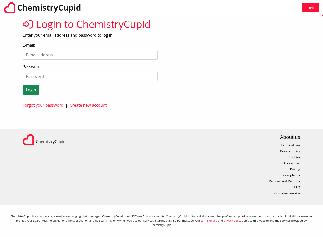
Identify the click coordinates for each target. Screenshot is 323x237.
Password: (32, 66)
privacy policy (232, 220)
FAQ (297, 187)
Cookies (294, 157)
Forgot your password (43, 105)
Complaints (291, 175)
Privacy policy (290, 151)
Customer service (287, 193)
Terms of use (290, 145)
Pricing (295, 169)
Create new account (88, 105)
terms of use (209, 220)
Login (311, 7)
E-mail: (29, 45)
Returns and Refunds (284, 181)
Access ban (292, 163)
